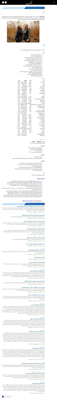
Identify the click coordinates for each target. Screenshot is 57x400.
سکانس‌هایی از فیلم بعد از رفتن (37, 319)
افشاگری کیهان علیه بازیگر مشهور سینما (35, 229)
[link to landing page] (29, 2)
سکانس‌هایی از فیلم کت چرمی (38, 305)
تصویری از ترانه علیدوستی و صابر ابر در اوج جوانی (33, 215)
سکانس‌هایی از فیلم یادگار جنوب (37, 271)
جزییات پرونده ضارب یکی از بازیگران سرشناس (34, 221)
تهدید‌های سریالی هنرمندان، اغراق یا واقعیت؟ (34, 281)
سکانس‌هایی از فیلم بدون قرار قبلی (36, 332)
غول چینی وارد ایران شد (39, 257)
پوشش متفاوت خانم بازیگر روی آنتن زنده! (35, 373)
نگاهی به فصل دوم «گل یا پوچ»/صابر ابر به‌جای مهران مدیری (31, 206)
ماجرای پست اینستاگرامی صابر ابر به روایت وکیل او (33, 287)
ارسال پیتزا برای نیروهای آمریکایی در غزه (35, 244)
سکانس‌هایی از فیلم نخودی (38, 383)
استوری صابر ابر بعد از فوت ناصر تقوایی (35, 238)
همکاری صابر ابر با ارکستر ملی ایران (37, 262)
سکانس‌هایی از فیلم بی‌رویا (38, 348)
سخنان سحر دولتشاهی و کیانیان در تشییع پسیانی (33, 363)
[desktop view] (6, 2)
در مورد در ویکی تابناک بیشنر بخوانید (32, 201)
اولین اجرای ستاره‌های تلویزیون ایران (36, 250)
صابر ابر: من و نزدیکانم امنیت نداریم (36, 295)
